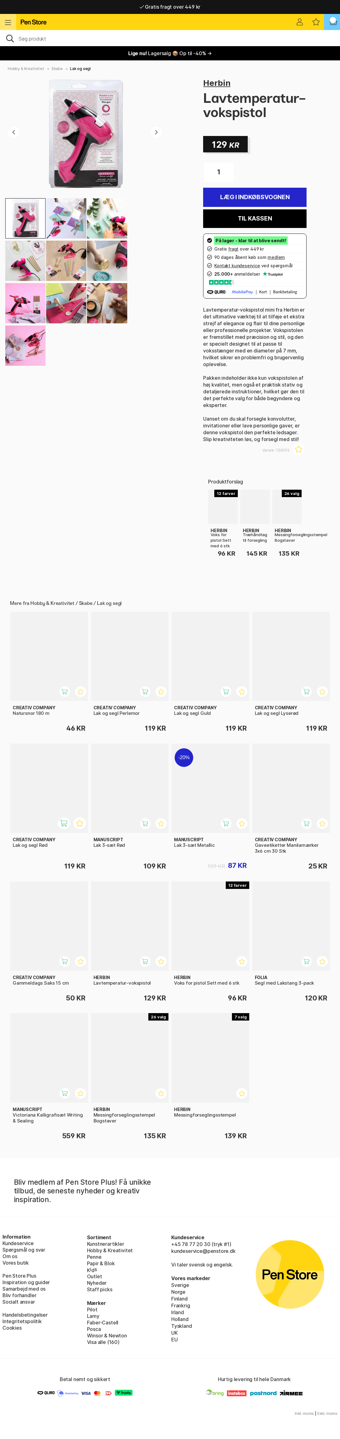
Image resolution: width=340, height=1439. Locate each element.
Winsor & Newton (107, 1335)
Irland (177, 1312)
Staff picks (99, 1289)
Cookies (12, 1328)
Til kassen (255, 218)
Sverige (180, 1285)
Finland (179, 1299)
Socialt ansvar (18, 1302)
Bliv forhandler (19, 1295)
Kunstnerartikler (105, 1244)
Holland (180, 1319)
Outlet (94, 1276)
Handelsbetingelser (25, 1315)
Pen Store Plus (19, 1276)
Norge (178, 1292)
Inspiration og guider (26, 1282)
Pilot (92, 1309)
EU (174, 1339)
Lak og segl (80, 68)
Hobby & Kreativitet (26, 68)
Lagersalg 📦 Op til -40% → (170, 53)
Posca (94, 1329)
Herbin (216, 83)
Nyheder (97, 1283)
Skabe (57, 68)
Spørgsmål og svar (23, 1250)
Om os (9, 1256)
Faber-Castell (103, 1322)
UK (174, 1333)
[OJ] (170, 38)
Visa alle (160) (103, 1342)
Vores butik (15, 1263)
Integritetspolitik (22, 1321)
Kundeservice (18, 1243)
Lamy (93, 1316)
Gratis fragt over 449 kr (170, 7)
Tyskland (181, 1326)
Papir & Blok (101, 1263)
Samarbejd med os (24, 1289)
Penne (94, 1257)
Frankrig (180, 1305)
